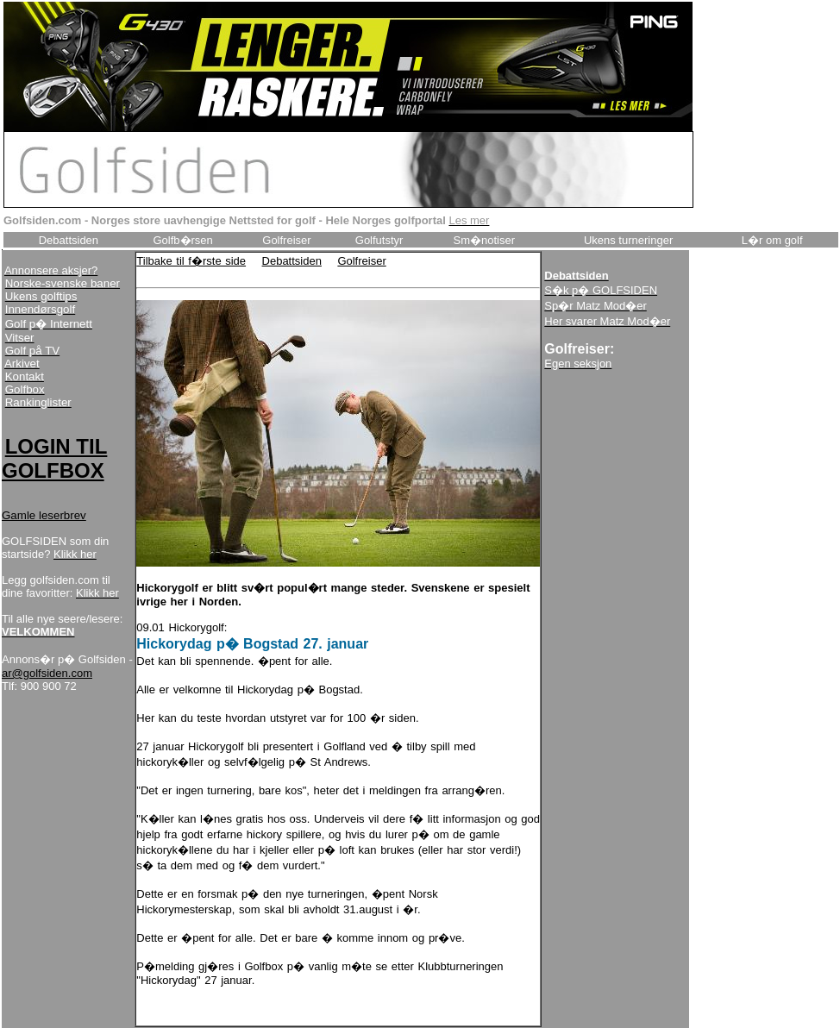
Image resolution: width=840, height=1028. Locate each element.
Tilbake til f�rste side (191, 260)
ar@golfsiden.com (47, 673)
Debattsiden (292, 260)
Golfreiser (361, 260)
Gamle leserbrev (44, 515)
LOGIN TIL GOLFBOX (54, 458)
